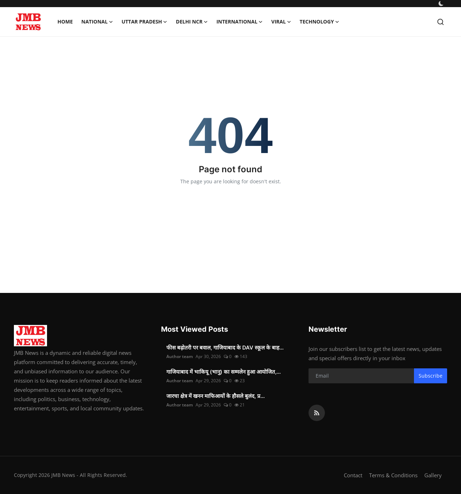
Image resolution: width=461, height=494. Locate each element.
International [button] (239, 21)
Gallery (433, 475)
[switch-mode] (441, 3)
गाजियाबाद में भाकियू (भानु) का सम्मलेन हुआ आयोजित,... (223, 371)
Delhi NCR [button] (192, 21)
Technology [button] (319, 21)
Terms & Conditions (393, 475)
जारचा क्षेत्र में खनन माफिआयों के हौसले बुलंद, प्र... (215, 396)
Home (65, 21)
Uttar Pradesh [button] (144, 21)
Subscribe (430, 375)
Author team (179, 356)
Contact (353, 475)
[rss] (317, 413)
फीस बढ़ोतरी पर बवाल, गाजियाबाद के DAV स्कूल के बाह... (225, 347)
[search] (440, 21)
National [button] (97, 21)
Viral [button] (281, 21)
